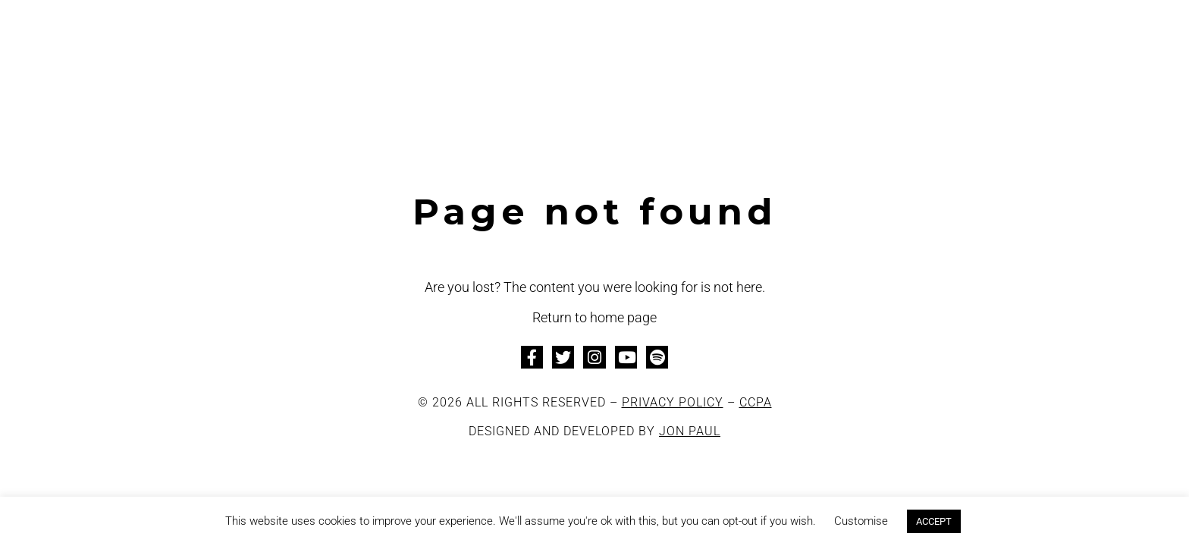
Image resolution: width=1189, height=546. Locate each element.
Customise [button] (861, 521)
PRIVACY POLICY (672, 402)
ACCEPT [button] (934, 521)
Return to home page (594, 317)
